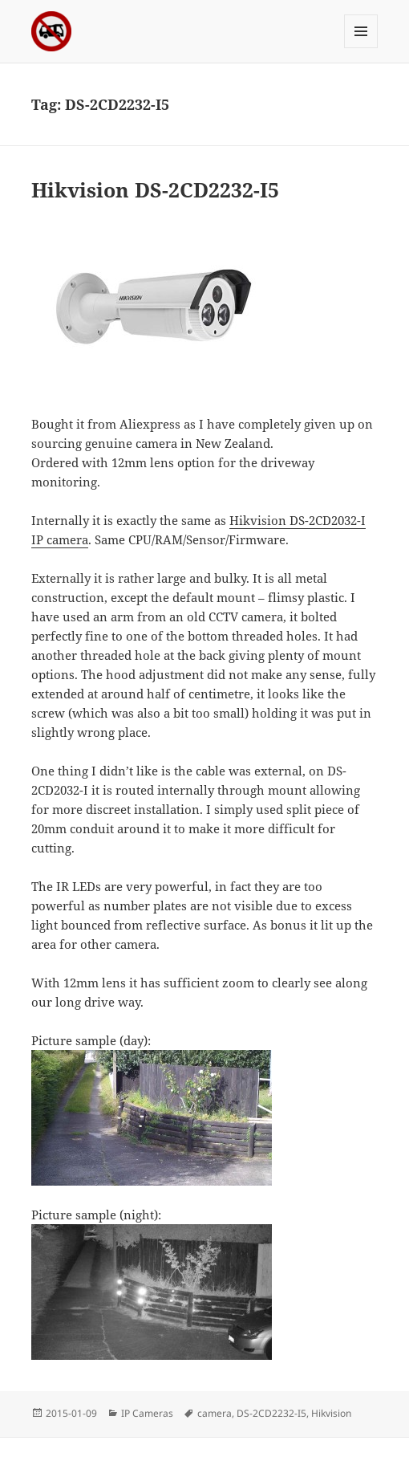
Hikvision (331, 1413)
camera (214, 1413)
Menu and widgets (361, 47)
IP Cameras (147, 1413)
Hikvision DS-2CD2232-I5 (155, 189)
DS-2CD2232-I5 (271, 1413)
